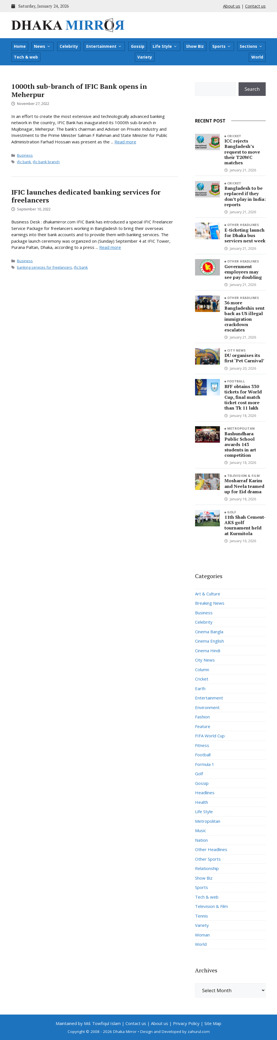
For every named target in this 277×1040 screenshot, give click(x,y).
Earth (200, 688)
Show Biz (195, 46)
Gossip (137, 46)
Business (25, 155)
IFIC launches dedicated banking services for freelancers (86, 196)
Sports (221, 46)
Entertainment (104, 46)
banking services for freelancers (44, 267)
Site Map (212, 1023)
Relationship (207, 868)
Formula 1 (204, 764)
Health (201, 802)
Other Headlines (243, 225)
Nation (201, 840)
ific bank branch (46, 161)
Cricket (234, 136)
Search (252, 89)
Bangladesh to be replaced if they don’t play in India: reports (245, 196)
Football (236, 381)
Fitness (202, 745)
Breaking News (209, 603)
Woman (202, 935)
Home (20, 46)
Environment (207, 707)
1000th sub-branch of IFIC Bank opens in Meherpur (79, 90)
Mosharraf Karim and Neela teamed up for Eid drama (244, 485)
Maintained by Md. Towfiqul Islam (88, 1023)
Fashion (202, 717)
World (257, 57)
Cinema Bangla (209, 631)
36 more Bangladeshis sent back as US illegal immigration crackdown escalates (244, 316)
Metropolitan (241, 428)
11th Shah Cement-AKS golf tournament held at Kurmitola (245, 525)
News (42, 46)
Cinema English (209, 641)
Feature (202, 726)
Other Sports (208, 859)
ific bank (24, 161)
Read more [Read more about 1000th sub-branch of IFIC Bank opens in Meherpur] (125, 142)
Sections (251, 46)
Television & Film (243, 475)
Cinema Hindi (207, 650)
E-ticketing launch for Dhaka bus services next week (244, 235)
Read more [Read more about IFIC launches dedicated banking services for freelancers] (110, 247)
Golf (231, 512)
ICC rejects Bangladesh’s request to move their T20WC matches (242, 152)
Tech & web (26, 57)
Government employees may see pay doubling (243, 271)
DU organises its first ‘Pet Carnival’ (244, 358)
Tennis (201, 916)
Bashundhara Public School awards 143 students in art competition (240, 444)
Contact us (255, 6)
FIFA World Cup (210, 735)
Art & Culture (207, 594)
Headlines (205, 792)
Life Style (165, 46)
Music (200, 830)
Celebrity (69, 46)
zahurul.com (199, 1031)
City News (236, 350)
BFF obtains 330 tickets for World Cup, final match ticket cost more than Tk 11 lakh (243, 397)
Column (202, 669)
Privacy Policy (186, 1023)
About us (231, 6)
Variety (144, 57)
